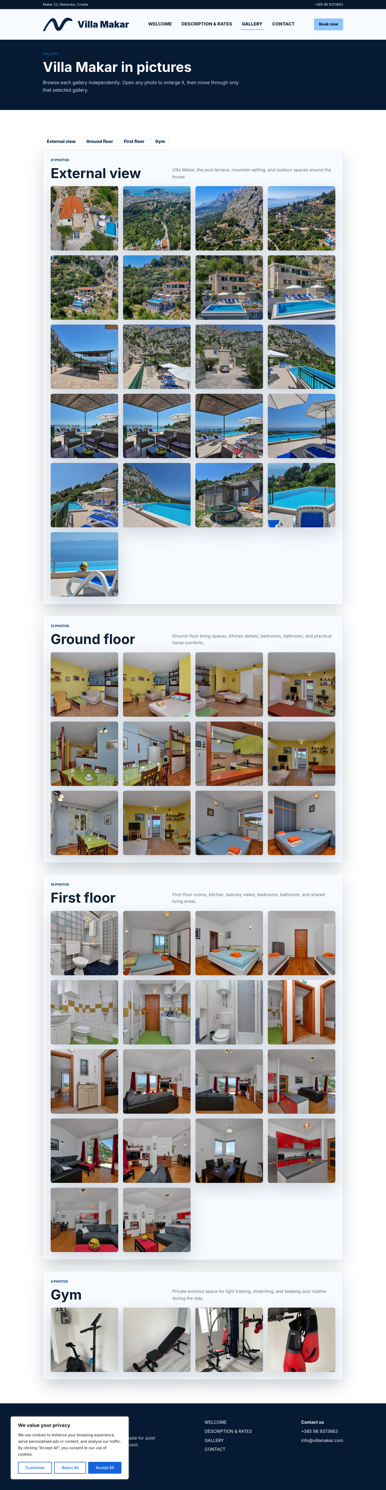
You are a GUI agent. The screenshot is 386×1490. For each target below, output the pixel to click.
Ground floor (99, 141)
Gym (160, 141)
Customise (34, 1467)
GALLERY (252, 24)
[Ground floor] (193, 753)
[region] (70, 1448)
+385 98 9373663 (328, 4)
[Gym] (193, 1340)
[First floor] (193, 1081)
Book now (328, 24)
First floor (134, 141)
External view (61, 141)
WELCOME (160, 24)
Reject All (70, 1467)
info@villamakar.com (322, 1440)
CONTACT (283, 24)
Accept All (105, 1467)
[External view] (193, 391)
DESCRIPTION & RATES (206, 24)
